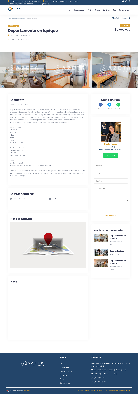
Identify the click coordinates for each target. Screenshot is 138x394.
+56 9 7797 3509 (99, 382)
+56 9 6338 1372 (44, 4)
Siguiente (125, 18)
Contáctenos (124, 10)
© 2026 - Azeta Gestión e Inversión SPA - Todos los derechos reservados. (105, 391)
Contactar (110, 155)
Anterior (116, 18)
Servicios (106, 10)
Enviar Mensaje (110, 216)
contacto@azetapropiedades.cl (20, 4)
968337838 (111, 147)
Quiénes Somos (94, 10)
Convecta (26, 391)
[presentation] (109, 208)
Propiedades (79, 10)
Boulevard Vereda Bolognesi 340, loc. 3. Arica (60, 1)
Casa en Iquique (117, 251)
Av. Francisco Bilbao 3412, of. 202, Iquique (24, 1)
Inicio (69, 10)
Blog (114, 10)
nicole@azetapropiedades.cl (110, 149)
